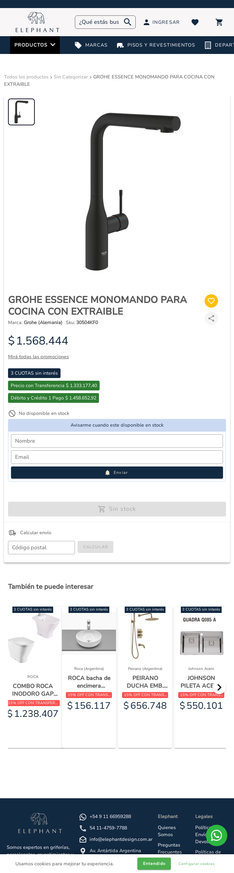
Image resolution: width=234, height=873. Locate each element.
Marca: (35, 322)
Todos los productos (26, 77)
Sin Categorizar (71, 77)
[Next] (219, 687)
